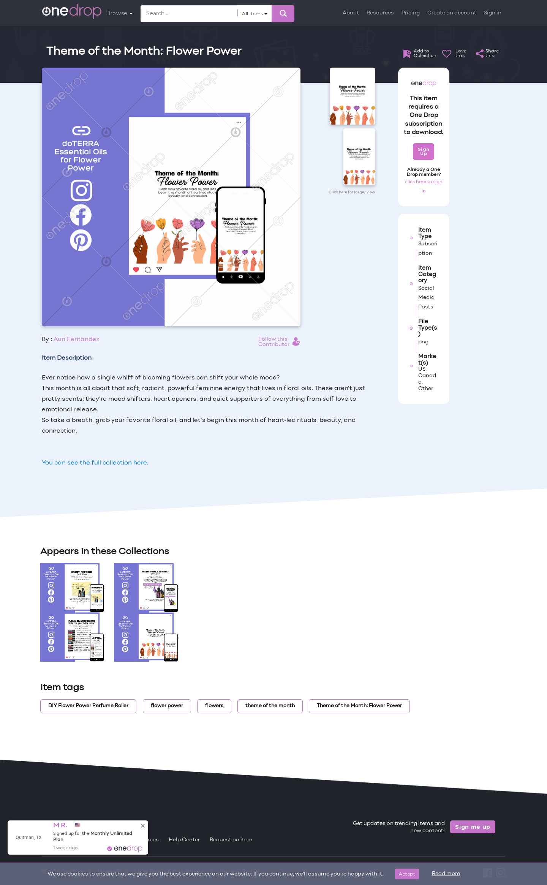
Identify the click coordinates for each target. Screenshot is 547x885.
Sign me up (472, 826)
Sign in (492, 13)
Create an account (451, 13)
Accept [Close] (407, 874)
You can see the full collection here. (95, 463)
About (351, 13)
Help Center (184, 840)
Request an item (231, 840)
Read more (446, 873)
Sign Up (424, 151)
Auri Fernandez (77, 340)
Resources (380, 13)
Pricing (411, 13)
